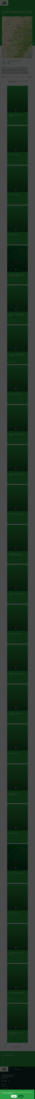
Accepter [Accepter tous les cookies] (14, 1096)
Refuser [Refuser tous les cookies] (21, 1096)
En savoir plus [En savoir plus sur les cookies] (10, 1093)
